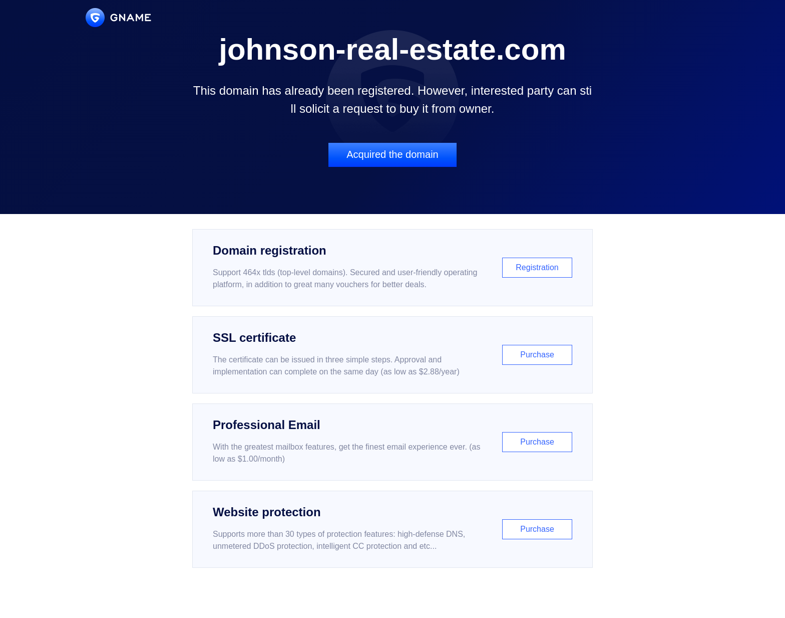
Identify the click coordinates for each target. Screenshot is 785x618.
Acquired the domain (392, 154)
